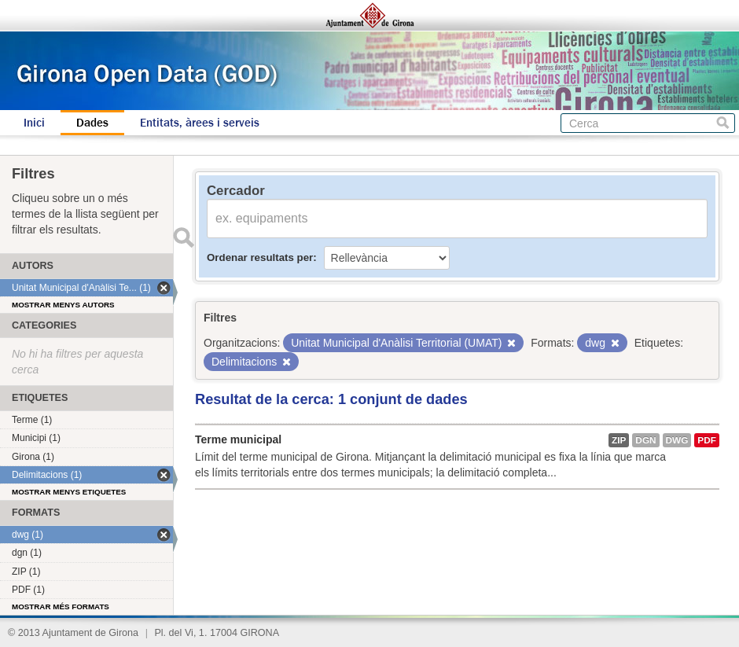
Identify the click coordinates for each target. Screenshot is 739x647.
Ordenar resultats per (260, 257)
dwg (677, 440)
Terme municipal (238, 439)
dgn (645, 440)
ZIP (619, 440)
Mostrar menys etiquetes (69, 491)
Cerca (723, 123)
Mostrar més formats (60, 606)
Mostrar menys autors (63, 304)
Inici (34, 123)
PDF (706, 440)
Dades (92, 123)
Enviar (183, 237)
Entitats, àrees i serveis (199, 123)
